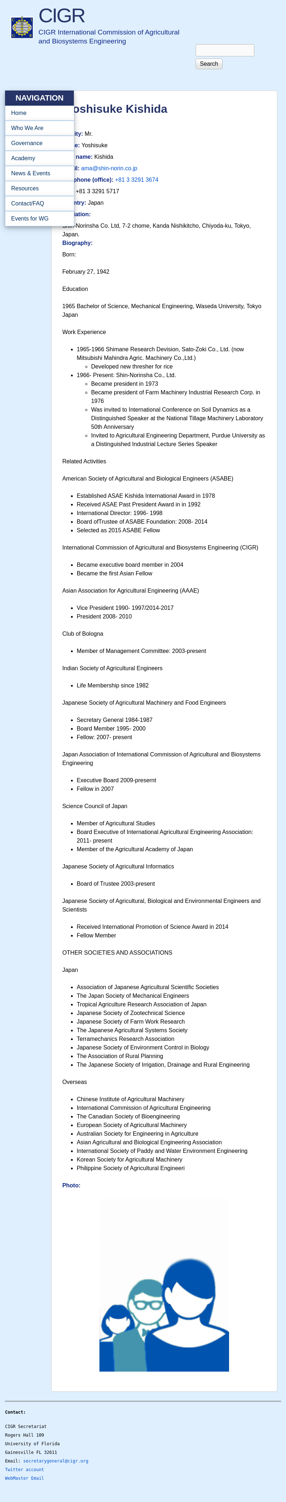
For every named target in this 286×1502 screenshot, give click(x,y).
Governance (37, 143)
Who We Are (37, 128)
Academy (37, 158)
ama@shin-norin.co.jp (109, 168)
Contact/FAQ (37, 203)
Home (19, 113)
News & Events (37, 173)
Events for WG (30, 218)
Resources (37, 188)
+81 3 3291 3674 (136, 180)
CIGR (62, 15)
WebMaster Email (24, 1478)
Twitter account (24, 1469)
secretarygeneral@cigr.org (56, 1461)
